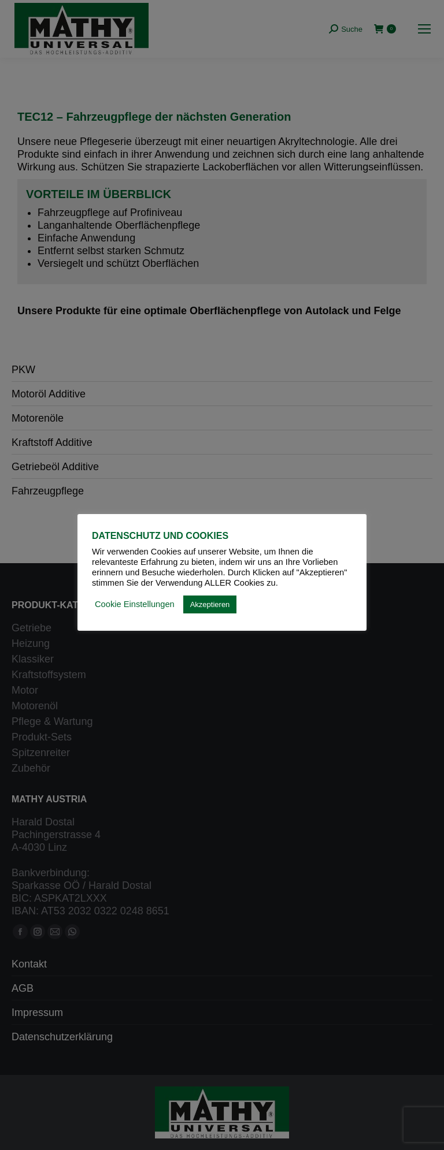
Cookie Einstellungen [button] (135, 604)
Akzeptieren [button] (210, 604)
